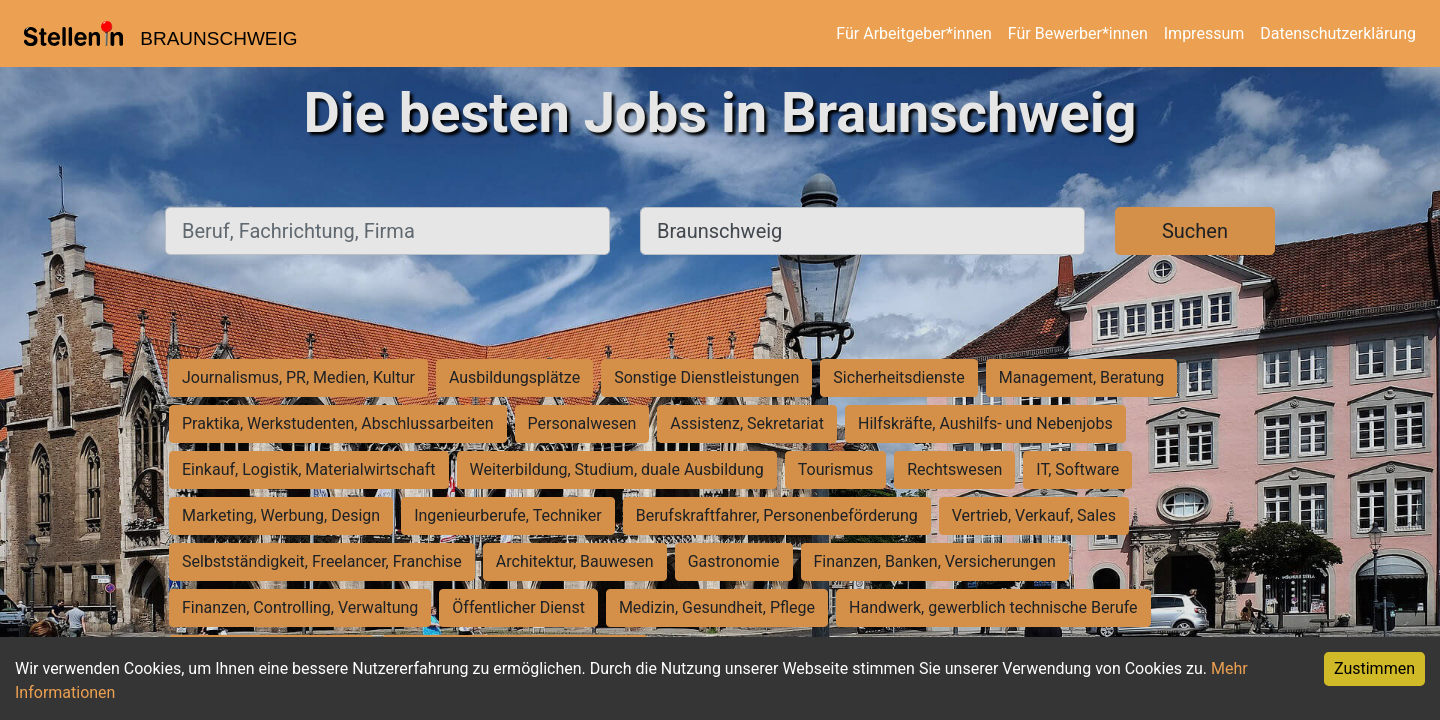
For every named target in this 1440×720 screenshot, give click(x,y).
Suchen (1195, 231)
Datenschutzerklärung (1338, 33)
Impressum (1204, 33)
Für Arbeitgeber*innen (913, 33)
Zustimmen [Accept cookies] (1374, 668)
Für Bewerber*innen (1078, 33)
